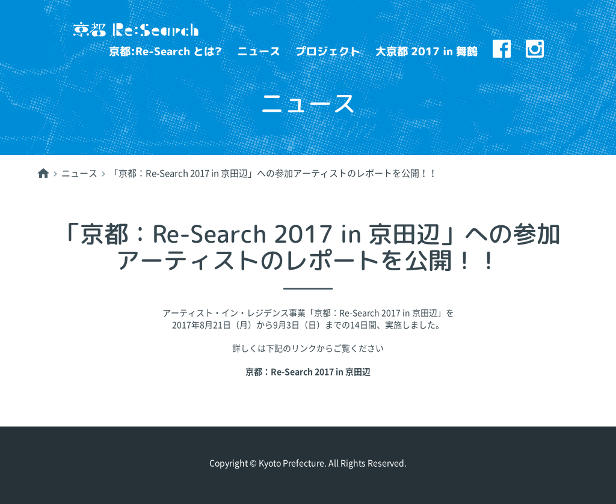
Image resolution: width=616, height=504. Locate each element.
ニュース (258, 51)
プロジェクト (327, 51)
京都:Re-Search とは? (165, 51)
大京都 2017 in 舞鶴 (426, 51)
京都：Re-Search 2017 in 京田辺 (308, 372)
